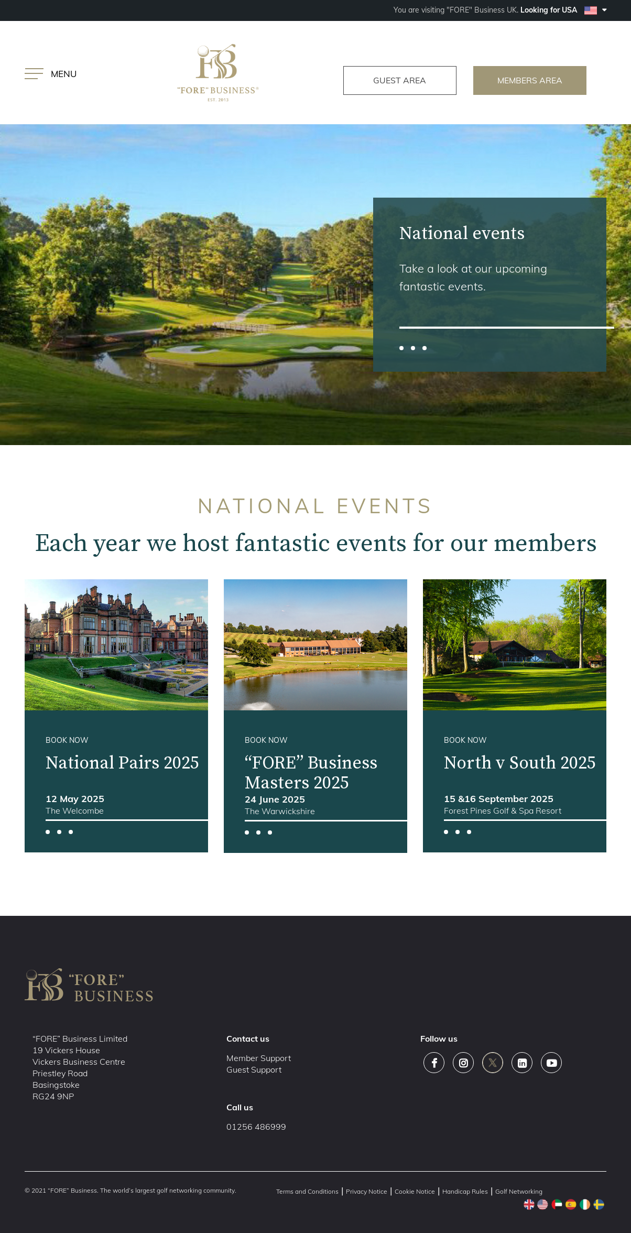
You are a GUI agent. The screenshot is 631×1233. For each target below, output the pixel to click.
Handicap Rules (465, 1191)
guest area (398, 80)
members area (531, 80)
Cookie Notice (415, 1191)
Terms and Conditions (307, 1191)
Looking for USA (563, 10)
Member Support (258, 1058)
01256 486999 (256, 1126)
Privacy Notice (366, 1191)
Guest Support (253, 1069)
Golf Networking (518, 1191)
